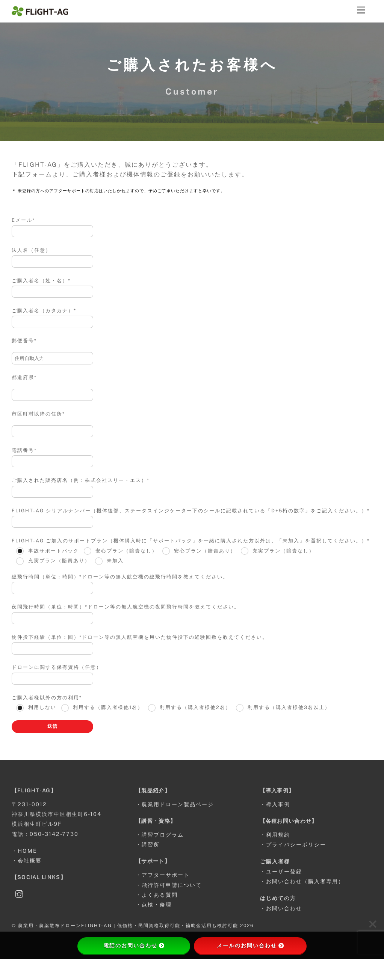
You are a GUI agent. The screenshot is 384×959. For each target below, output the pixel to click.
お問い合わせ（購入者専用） (305, 881)
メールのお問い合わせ (250, 945)
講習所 (151, 844)
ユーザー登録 (284, 871)
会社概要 (30, 860)
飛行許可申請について (172, 885)
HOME (27, 851)
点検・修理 (157, 904)
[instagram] (19, 893)
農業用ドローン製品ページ (178, 804)
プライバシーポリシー (296, 844)
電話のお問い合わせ (133, 945)
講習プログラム (163, 834)
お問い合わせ (284, 908)
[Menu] (361, 10)
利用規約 (278, 834)
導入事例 (278, 804)
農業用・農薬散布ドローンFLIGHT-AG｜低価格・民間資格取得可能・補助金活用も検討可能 (128, 925)
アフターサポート (166, 875)
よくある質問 (160, 894)
